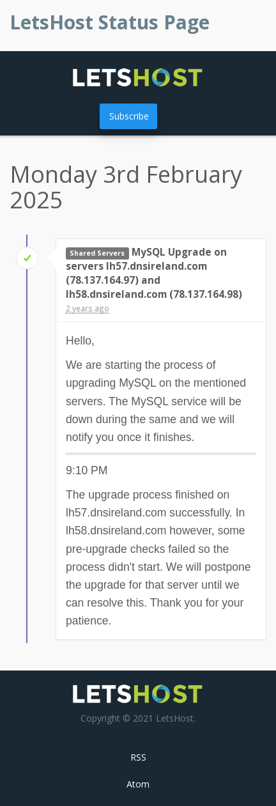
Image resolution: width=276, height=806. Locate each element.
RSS (138, 757)
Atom (138, 784)
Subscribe (129, 116)
